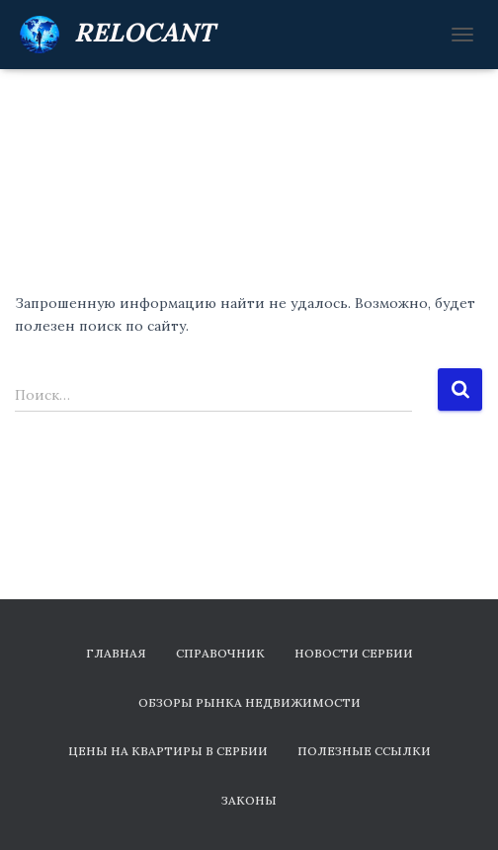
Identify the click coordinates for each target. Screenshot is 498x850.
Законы (249, 800)
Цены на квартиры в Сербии (168, 750)
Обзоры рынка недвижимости (249, 702)
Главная (116, 653)
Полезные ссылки (364, 750)
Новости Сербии (353, 653)
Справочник (220, 653)
